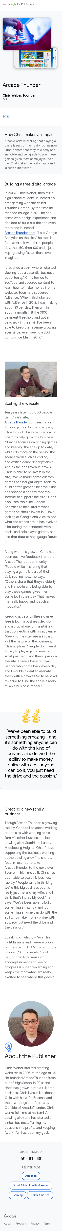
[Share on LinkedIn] (39, 1159)
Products (21, 1223)
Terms (47, 1223)
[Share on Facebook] (31, 1159)
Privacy (35, 1223)
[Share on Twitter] (23, 1159)
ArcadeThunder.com (20, 233)
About (8, 1223)
